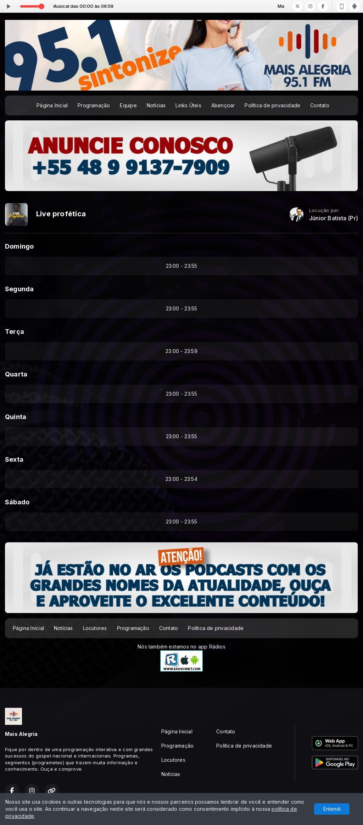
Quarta (16, 374)
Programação (94, 105)
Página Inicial (52, 105)
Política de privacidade (272, 105)
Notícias (156, 105)
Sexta (14, 459)
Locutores (95, 628)
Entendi (332, 809)
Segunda (19, 289)
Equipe (128, 105)
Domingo (19, 246)
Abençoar (223, 105)
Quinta (15, 416)
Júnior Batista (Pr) (333, 218)
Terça (14, 331)
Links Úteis (188, 105)
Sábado (17, 502)
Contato (319, 105)
